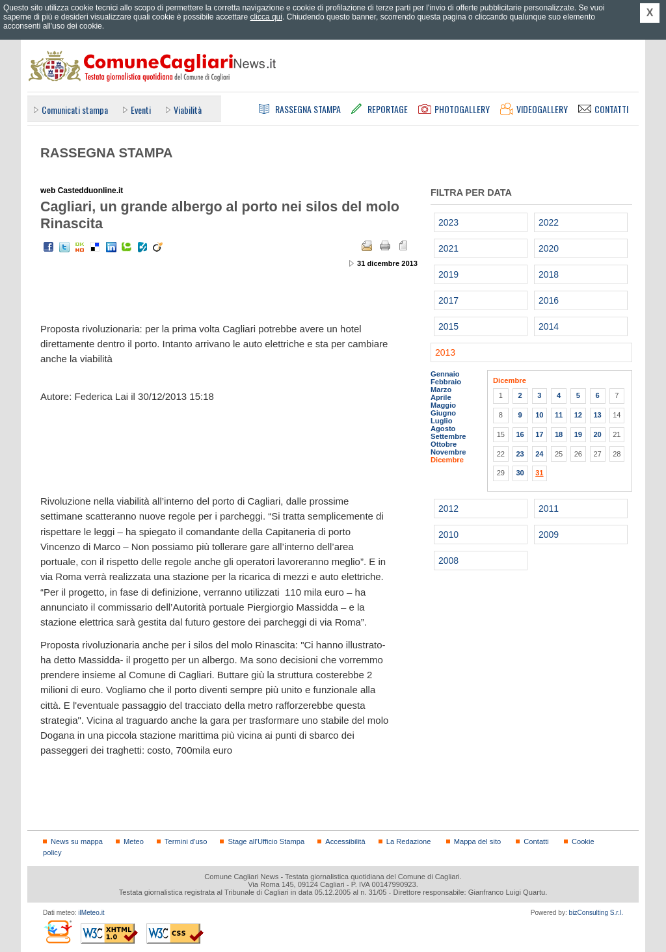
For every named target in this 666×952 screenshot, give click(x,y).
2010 (448, 534)
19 (578, 434)
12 (578, 415)
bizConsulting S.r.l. (596, 912)
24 (539, 454)
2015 (448, 326)
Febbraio (446, 382)
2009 (549, 534)
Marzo (441, 389)
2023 (448, 222)
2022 (549, 222)
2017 (448, 300)
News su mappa (77, 841)
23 (520, 454)
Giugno (443, 413)
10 (539, 415)
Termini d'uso (186, 841)
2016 (549, 300)
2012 (448, 508)
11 (559, 415)
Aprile (441, 397)
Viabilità (188, 109)
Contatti (536, 841)
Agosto (443, 428)
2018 (549, 274)
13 (597, 415)
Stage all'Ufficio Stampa (266, 841)
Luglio (441, 421)
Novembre (448, 452)
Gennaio (445, 374)
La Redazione (408, 841)
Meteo (134, 841)
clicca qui (266, 16)
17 (539, 434)
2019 (448, 274)
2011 (549, 508)
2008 (448, 560)
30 (520, 473)
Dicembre (447, 460)
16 (520, 434)
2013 (445, 352)
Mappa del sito (477, 841)
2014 (549, 326)
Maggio (443, 405)
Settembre (448, 436)
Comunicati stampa (75, 109)
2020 (549, 248)
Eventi (141, 109)
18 (559, 434)
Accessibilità (345, 841)
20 (597, 434)
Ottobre (444, 444)
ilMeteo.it (91, 912)
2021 (448, 248)
